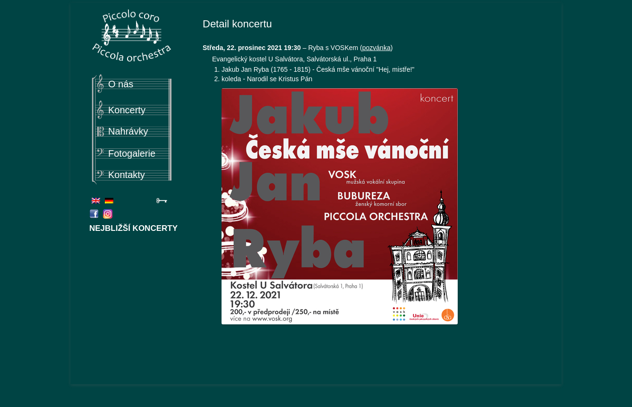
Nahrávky (128, 131)
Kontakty (126, 175)
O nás (120, 84)
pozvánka (376, 47)
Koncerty (126, 110)
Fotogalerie (131, 153)
